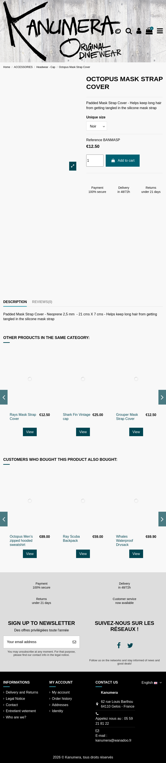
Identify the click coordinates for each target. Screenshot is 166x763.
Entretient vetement (21, 711)
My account (61, 692)
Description (15, 302)
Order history (62, 698)
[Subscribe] (74, 642)
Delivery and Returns (22, 692)
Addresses (60, 705)
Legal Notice (15, 698)
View (30, 432)
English (152, 682)
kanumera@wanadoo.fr (114, 740)
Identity (57, 711)
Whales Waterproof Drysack (124, 541)
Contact (12, 705)
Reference (94, 140)
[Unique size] (96, 126)
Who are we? (16, 717)
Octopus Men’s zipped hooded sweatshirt (21, 541)
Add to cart (123, 160)
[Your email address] (36, 642)
